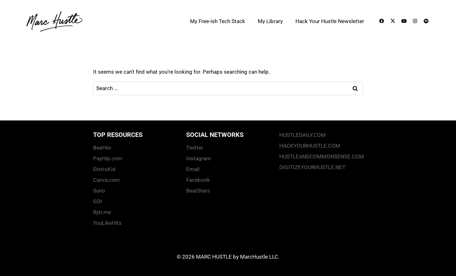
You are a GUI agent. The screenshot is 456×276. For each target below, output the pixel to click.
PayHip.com (107, 158)
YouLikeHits (107, 223)
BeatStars (198, 190)
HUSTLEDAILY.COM (302, 135)
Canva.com (106, 180)
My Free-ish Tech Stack (217, 21)
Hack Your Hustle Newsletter (329, 21)
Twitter (194, 147)
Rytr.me (102, 212)
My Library (270, 21)
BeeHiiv (102, 147)
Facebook (198, 180)
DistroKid (104, 169)
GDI (97, 201)
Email (193, 169)
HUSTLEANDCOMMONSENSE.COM (321, 156)
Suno (99, 190)
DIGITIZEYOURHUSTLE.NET (312, 167)
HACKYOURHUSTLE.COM (309, 146)
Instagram (198, 158)
